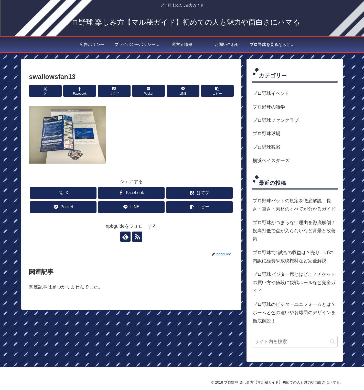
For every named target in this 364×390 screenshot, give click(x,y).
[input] (295, 341)
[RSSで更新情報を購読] (137, 237)
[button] (217, 91)
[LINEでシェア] (183, 91)
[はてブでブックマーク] (114, 91)
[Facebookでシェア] (79, 91)
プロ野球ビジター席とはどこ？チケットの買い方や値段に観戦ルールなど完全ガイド (294, 283)
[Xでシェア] (45, 91)
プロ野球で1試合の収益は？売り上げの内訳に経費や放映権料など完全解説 (293, 256)
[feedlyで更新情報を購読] (125, 237)
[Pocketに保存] (148, 91)
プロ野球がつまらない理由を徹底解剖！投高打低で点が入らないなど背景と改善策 (294, 231)
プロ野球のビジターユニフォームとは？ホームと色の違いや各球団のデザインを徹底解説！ (294, 313)
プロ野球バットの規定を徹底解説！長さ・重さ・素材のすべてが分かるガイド (294, 205)
